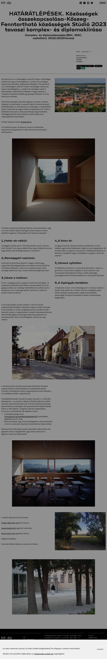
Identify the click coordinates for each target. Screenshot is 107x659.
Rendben (100, 649)
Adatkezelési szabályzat (44, 654)
